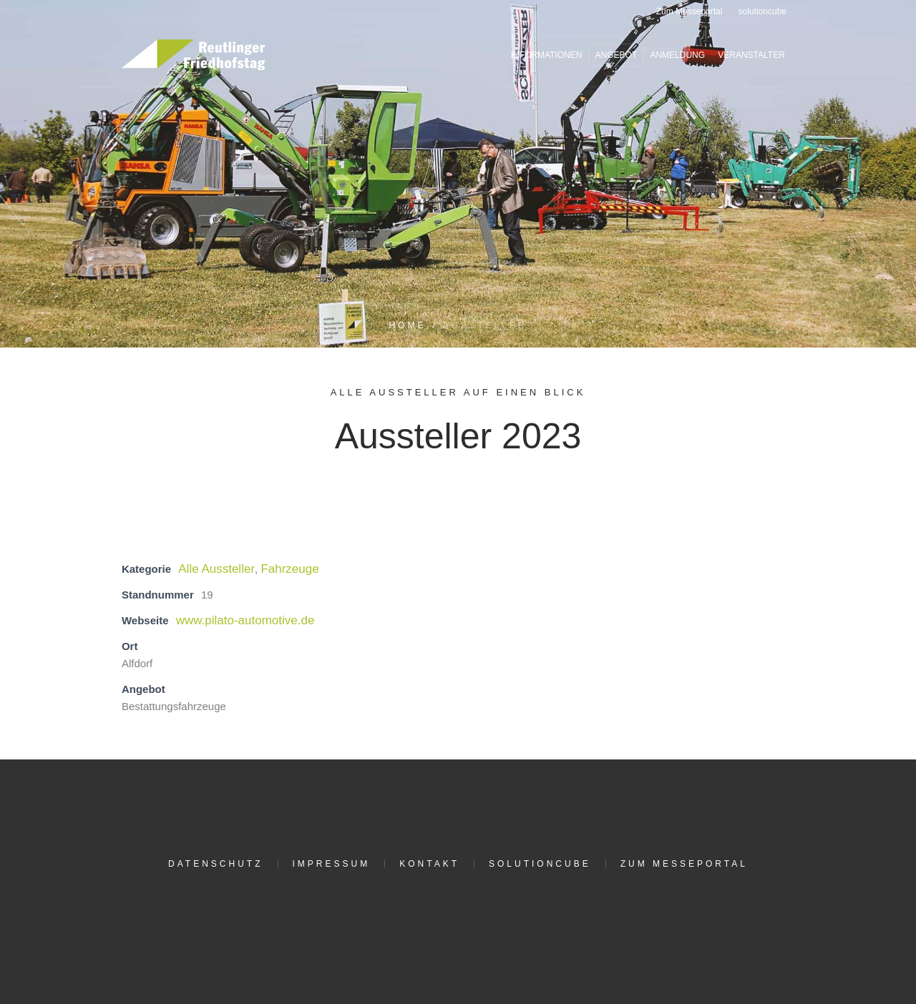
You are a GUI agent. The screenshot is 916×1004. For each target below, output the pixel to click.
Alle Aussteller (216, 569)
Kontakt (429, 864)
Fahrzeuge (289, 569)
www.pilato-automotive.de (245, 620)
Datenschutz (215, 864)
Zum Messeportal (684, 864)
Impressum (332, 864)
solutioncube (540, 864)
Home (407, 325)
